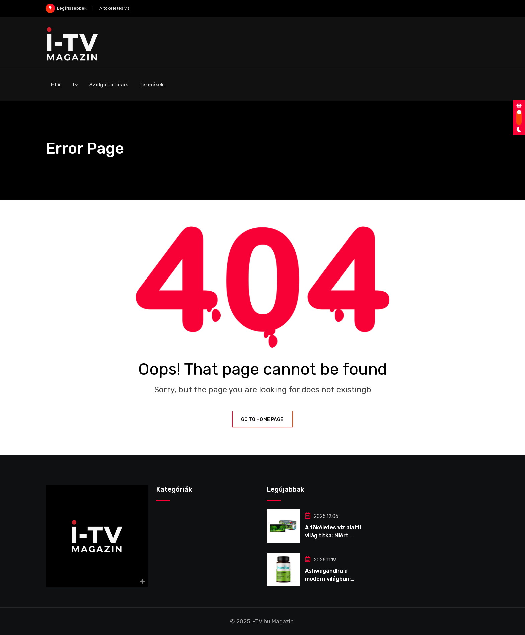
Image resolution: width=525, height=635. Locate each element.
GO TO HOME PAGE (262, 419)
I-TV (56, 85)
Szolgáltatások (108, 85)
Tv (75, 85)
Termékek (151, 85)
